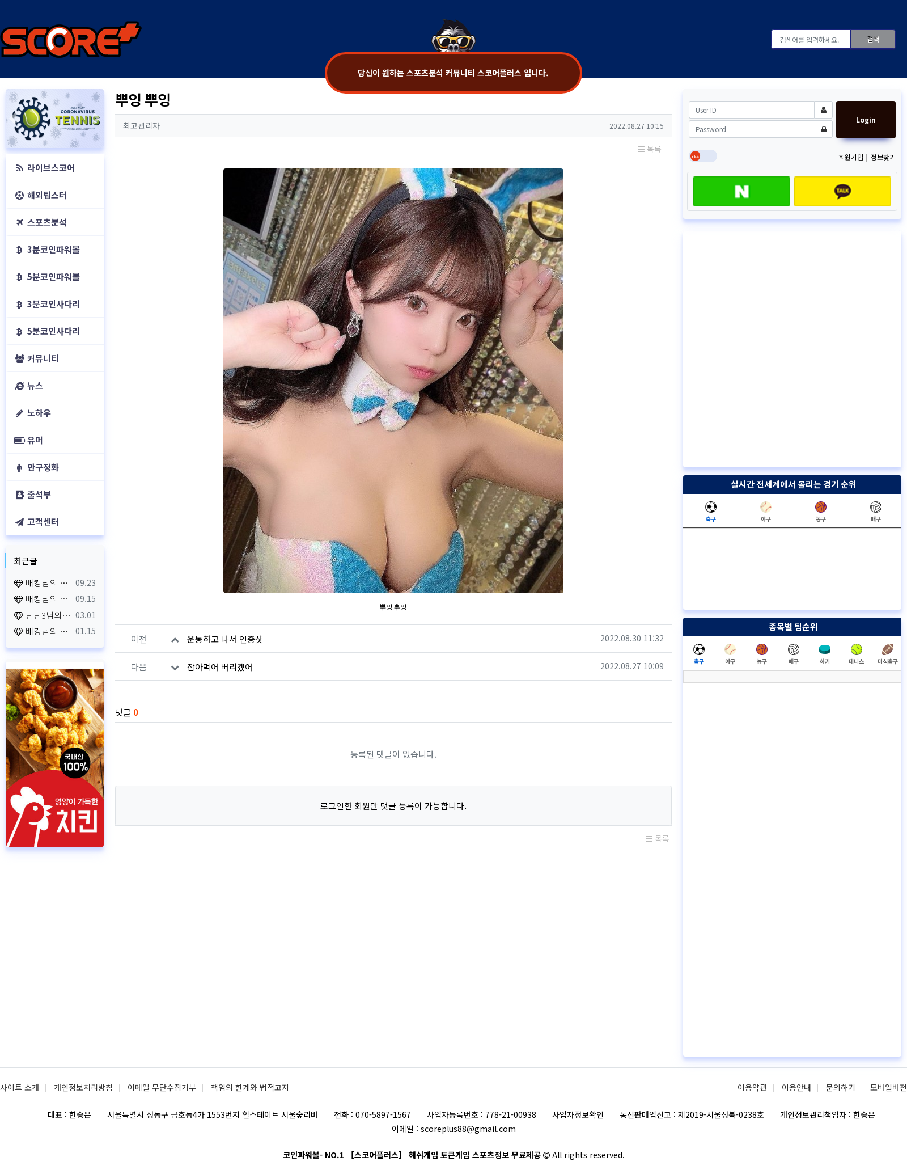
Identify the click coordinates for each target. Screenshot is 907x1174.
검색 (873, 39)
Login (866, 119)
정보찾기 (883, 157)
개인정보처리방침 (83, 1087)
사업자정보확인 (578, 1114)
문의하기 (840, 1087)
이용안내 (796, 1087)
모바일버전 (888, 1087)
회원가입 (851, 157)
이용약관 (752, 1087)
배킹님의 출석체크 (42, 583)
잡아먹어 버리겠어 (220, 667)
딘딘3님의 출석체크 (42, 615)
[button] (13, 118)
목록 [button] (650, 148)
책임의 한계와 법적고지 (250, 1087)
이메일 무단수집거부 (162, 1087)
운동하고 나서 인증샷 (225, 639)
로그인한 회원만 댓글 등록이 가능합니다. (393, 806)
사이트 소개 (19, 1087)
